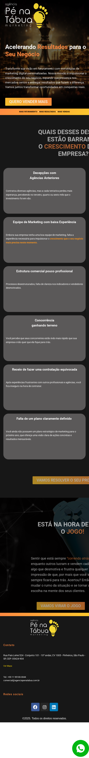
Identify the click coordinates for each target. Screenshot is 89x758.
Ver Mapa (7, 666)
